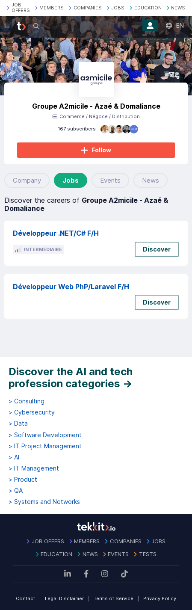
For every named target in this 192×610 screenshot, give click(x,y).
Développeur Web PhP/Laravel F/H (71, 286)
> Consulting (26, 401)
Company (27, 180)
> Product (23, 479)
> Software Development (45, 435)
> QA (16, 490)
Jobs (70, 180)
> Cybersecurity (32, 412)
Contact (25, 598)
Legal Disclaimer (64, 598)
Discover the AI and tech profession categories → (71, 377)
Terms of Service (113, 598)
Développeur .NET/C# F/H (56, 233)
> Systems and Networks (44, 501)
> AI (14, 457)
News (150, 180)
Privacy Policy (159, 598)
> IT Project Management (45, 446)
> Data (18, 423)
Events (110, 180)
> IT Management (34, 468)
